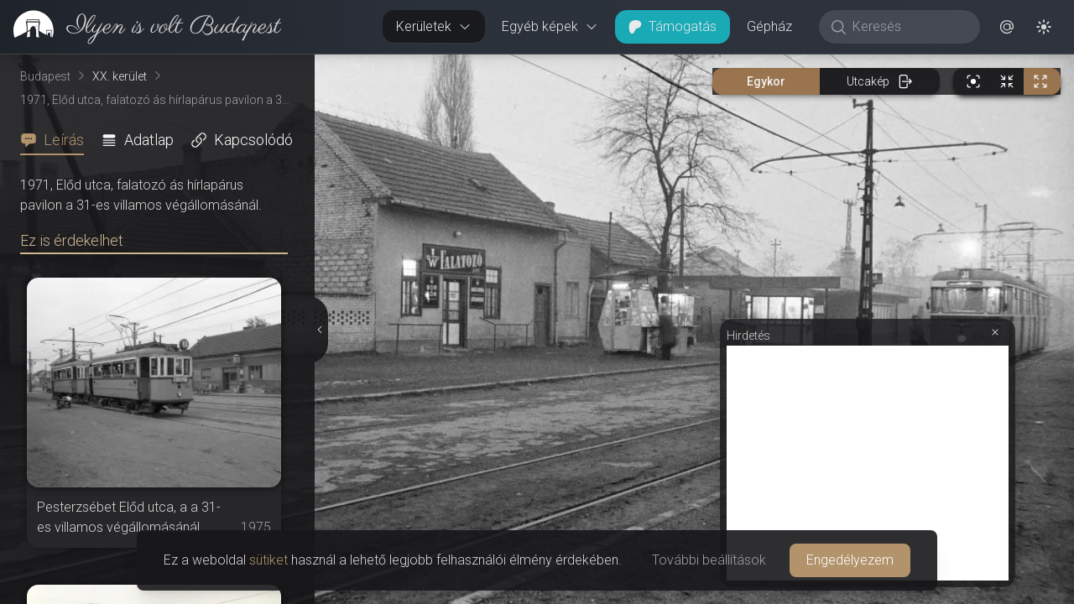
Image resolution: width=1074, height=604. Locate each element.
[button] (1007, 27)
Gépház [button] (769, 26)
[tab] (57, 140)
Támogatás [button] (672, 26)
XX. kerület (119, 76)
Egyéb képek (550, 26)
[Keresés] (908, 27)
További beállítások (709, 560)
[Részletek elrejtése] (320, 329)
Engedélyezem (850, 560)
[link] (140, 27)
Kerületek (434, 26)
